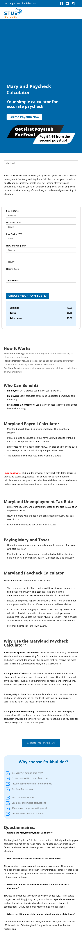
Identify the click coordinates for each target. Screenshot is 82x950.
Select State (12, 210)
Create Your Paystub (27, 296)
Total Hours (12, 280)
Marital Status (13, 222)
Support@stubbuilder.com (22, 3)
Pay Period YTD (14, 234)
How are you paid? (16, 245)
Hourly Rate (12, 268)
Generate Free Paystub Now (41, 742)
